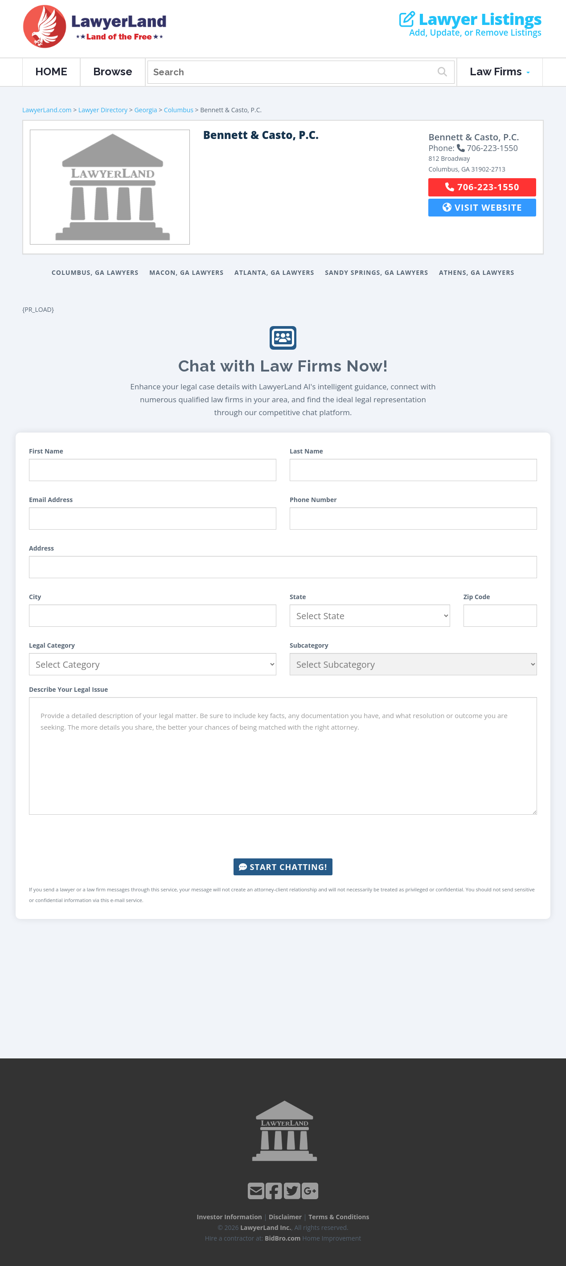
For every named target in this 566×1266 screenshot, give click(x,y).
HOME (51, 71)
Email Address (51, 499)
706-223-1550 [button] (482, 187)
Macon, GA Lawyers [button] (186, 272)
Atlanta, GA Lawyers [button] (274, 272)
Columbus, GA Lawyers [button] (95, 272)
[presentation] (283, 836)
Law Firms (500, 71)
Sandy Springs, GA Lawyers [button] (376, 272)
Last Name (306, 451)
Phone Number (313, 499)
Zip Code (476, 596)
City (35, 596)
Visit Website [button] (482, 207)
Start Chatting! (283, 867)
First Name (46, 451)
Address (41, 548)
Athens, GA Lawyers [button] (476, 272)
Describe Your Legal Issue (68, 689)
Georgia (145, 110)
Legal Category (52, 645)
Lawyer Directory (102, 110)
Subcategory (309, 645)
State (298, 596)
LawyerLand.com (47, 110)
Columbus (178, 110)
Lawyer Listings (470, 19)
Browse (112, 71)
